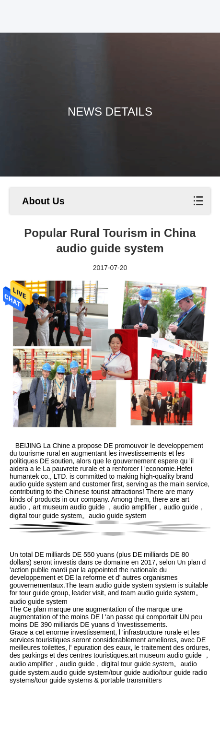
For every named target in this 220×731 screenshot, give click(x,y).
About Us (43, 201)
